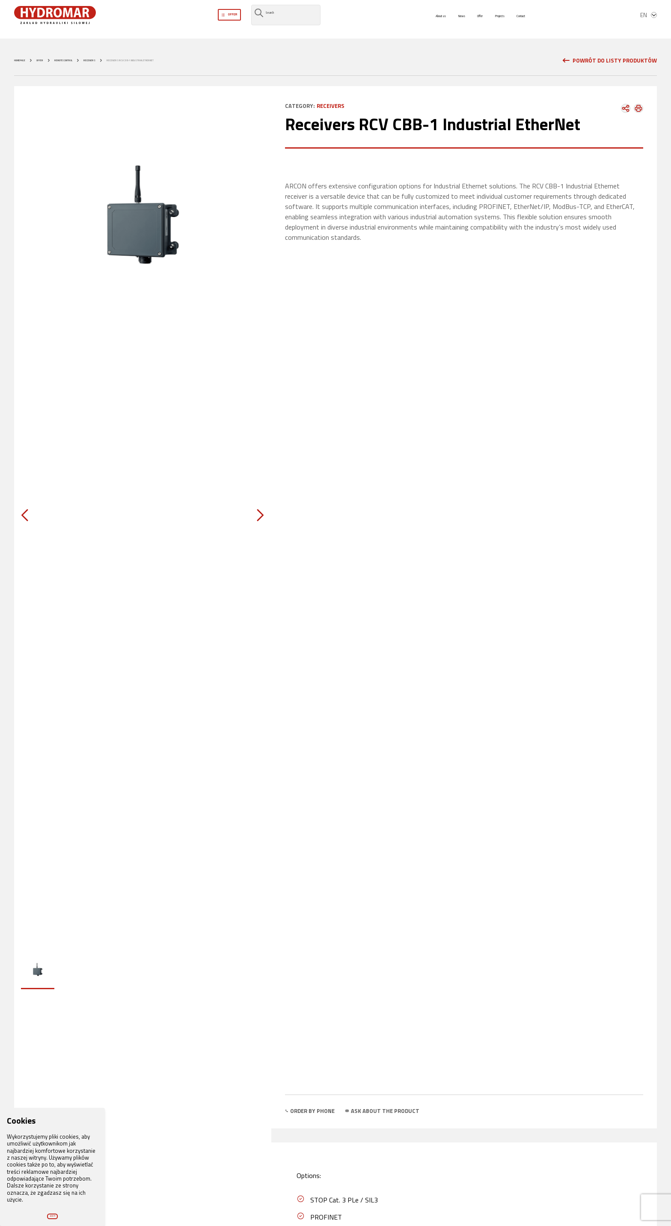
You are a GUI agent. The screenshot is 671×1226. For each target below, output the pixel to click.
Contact (537, 21)
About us (422, 21)
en (649, 21)
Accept (52, 1209)
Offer (477, 21)
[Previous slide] (31, 515)
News (452, 21)
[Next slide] (253, 515)
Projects (506, 21)
